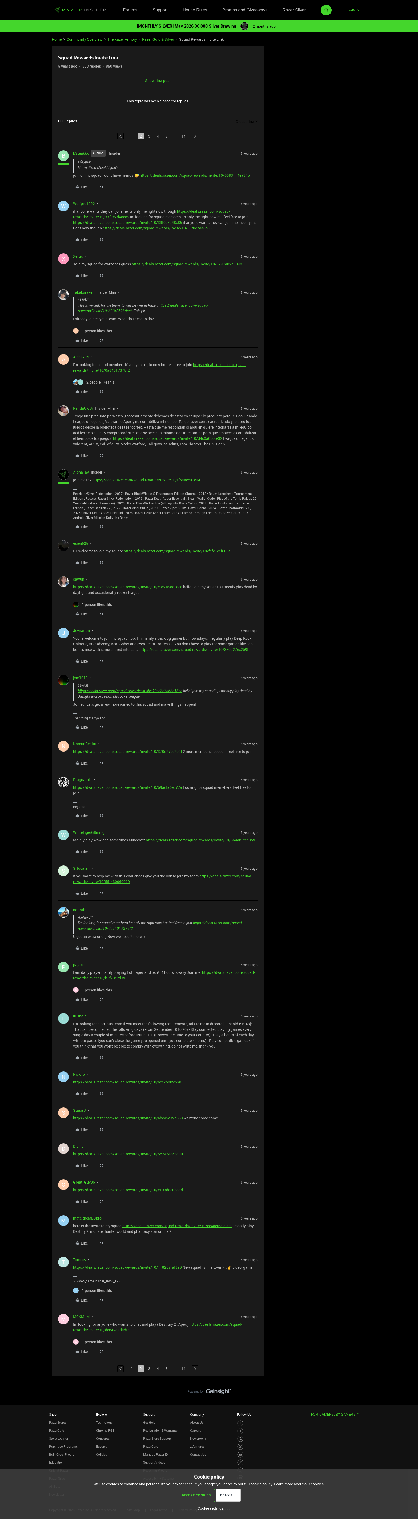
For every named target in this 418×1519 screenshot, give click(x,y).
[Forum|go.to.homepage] (80, 10)
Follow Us (244, 1414)
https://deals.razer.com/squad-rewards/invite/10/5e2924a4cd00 (128, 1153)
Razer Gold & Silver (158, 39)
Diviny (78, 1146)
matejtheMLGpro (87, 1218)
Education (56, 1462)
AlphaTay (81, 472)
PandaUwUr (83, 408)
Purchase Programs (63, 1446)
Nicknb (79, 1074)
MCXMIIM (81, 1316)
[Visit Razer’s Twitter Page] (240, 1446)
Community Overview (84, 39)
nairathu (80, 909)
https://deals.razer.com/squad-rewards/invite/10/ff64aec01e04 (146, 479)
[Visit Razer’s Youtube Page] (240, 1454)
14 (183, 136)
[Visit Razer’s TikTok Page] (240, 1462)
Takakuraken (83, 292)
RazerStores (57, 1422)
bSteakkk (81, 153)
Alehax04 (81, 356)
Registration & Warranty (160, 1430)
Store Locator (58, 1438)
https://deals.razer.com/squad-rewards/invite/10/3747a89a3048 (187, 263)
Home (57, 39)
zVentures (197, 1446)
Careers (195, 1430)
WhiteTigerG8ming (88, 832)
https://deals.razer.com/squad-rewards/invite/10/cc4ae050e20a (177, 1225)
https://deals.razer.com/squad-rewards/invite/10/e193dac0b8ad (128, 1189)
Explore (101, 1414)
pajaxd (79, 964)
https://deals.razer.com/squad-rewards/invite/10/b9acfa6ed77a (127, 787)
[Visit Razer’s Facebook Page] (240, 1423)
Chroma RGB (105, 1430)
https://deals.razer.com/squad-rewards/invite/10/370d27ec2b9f (193, 649)
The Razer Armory (122, 39)
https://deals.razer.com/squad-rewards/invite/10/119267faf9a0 (127, 1267)
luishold (80, 1016)
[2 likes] (93, 382)
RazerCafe (56, 1430)
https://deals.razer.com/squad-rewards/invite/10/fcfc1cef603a (177, 550)
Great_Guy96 (84, 1182)
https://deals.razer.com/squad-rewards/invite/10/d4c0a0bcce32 (167, 438)
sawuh (78, 579)
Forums (130, 10)
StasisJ (79, 1110)
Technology (104, 1422)
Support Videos (154, 1462)
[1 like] (92, 331)
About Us (196, 1422)
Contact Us (198, 1454)
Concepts (103, 1438)
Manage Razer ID (155, 1454)
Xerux (78, 256)
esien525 (80, 543)
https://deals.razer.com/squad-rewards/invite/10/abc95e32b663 (128, 1117)
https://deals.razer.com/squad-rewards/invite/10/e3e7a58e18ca (127, 586)
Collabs (101, 1454)
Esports (101, 1446)
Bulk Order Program (63, 1454)
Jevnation (81, 630)
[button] (354, 10)
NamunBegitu (84, 743)
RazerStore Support (157, 1438)
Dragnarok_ (82, 779)
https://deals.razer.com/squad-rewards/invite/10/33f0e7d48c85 (127, 222)
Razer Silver (294, 10)
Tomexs (79, 1259)
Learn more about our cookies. (299, 1484)
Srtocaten (81, 868)
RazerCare (150, 1446)
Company (197, 1414)
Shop (53, 1414)
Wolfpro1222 (84, 203)
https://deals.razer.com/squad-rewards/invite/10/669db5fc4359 (200, 840)
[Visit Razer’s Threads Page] (240, 1439)
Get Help (149, 1422)
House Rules (195, 10)
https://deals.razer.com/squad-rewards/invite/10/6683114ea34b (195, 175)
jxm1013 (80, 677)
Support (159, 10)
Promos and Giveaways (244, 10)
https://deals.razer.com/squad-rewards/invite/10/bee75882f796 (127, 1082)
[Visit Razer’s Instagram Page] (240, 1431)
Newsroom (198, 1438)
